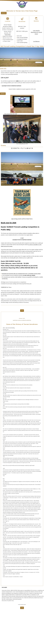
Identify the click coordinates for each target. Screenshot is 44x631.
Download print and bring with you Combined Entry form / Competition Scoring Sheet (21, 273)
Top (22, 310)
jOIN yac (4, 13)
